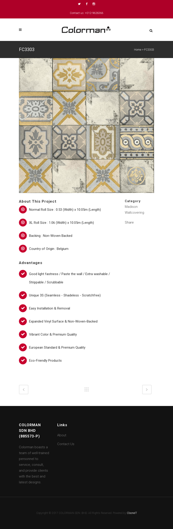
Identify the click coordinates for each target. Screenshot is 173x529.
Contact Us (65, 444)
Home (137, 49)
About (61, 435)
